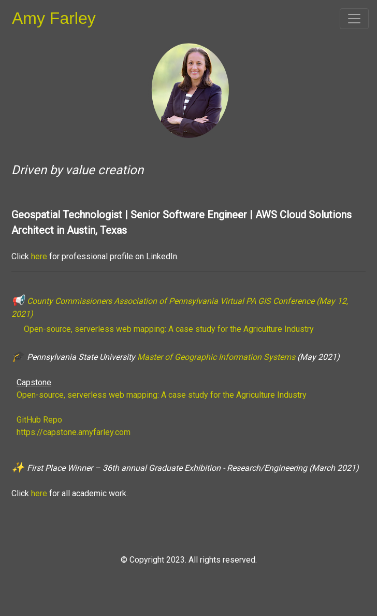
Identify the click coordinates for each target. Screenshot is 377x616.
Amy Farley (54, 18)
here (39, 256)
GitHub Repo (39, 420)
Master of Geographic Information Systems (217, 357)
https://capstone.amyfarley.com (73, 432)
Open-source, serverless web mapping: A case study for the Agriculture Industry (168, 329)
